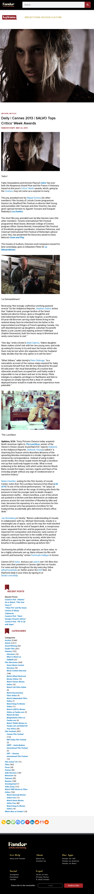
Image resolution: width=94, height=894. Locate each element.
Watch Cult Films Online (16, 687)
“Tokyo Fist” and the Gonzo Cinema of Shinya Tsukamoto (16, 610)
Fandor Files (10, 649)
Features (8, 651)
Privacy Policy (42, 877)
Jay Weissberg (8, 518)
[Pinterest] (27, 822)
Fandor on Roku (69, 863)
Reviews (8, 781)
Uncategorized (11, 784)
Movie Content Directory (16, 671)
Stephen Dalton (43, 308)
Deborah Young (34, 449)
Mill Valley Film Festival (16, 740)
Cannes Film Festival (15, 734)
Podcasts (8, 778)
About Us (40, 858)
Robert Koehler (8, 481)
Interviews (11, 654)
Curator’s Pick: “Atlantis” (15, 600)
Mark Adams (33, 342)
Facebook (14, 877)
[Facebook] (18, 822)
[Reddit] (37, 822)
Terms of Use (42, 875)
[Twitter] (23, 822)
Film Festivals (10, 731)
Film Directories (11, 662)
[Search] (88, 5)
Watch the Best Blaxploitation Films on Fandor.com (16, 717)
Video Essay (10, 787)
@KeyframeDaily (9, 570)
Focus (7, 767)
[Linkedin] (32, 822)
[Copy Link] (3, 822)
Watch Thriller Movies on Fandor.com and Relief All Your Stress (17, 726)
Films (7, 764)
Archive (4, 113)
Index (17, 561)
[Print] (46, 822)
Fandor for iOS (68, 858)
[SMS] (13, 822)
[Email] (8, 822)
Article (12, 113)
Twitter (13, 879)
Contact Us (41, 861)
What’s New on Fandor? (14, 811)
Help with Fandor (17, 858)
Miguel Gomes (34, 197)
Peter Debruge (37, 360)
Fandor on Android (70, 861)
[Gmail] (42, 822)
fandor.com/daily (9, 575)
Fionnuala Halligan (40, 555)
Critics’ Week (27, 188)
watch (36, 561)
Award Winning (11, 646)
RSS (40, 570)
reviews (9, 191)
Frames (8, 770)
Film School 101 (11, 762)
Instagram (14, 875)
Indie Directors (11, 773)
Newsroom (9, 775)
